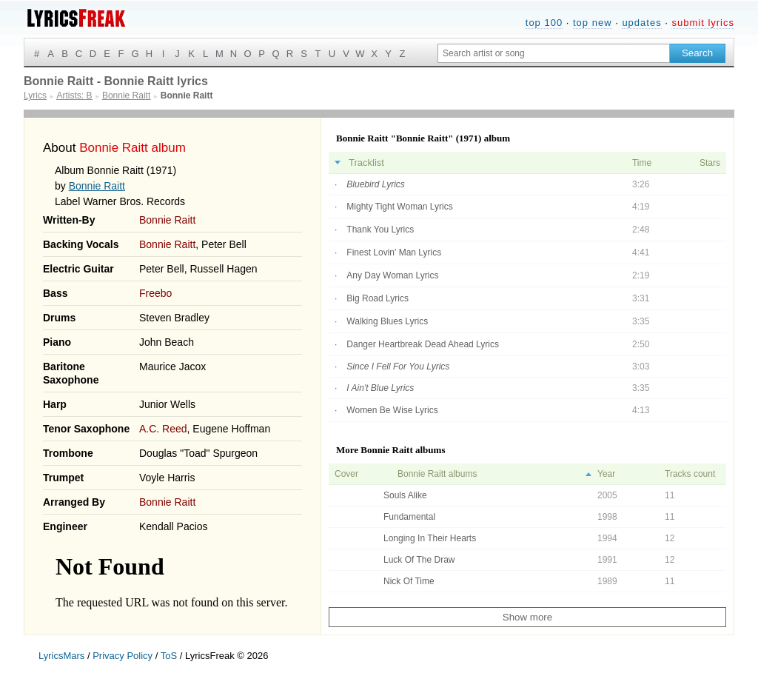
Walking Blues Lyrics (387, 321)
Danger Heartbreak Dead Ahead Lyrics (422, 344)
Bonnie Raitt (97, 186)
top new (592, 22)
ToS (169, 655)
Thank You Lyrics (380, 229)
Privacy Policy (122, 655)
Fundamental (409, 517)
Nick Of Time (409, 581)
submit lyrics (702, 22)
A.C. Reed (163, 429)
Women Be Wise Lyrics (391, 410)
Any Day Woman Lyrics (392, 275)
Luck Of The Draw (419, 560)
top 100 (544, 22)
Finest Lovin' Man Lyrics (393, 252)
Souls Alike (405, 495)
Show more (527, 617)
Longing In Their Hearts (429, 538)
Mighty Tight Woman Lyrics (399, 206)
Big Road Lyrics (377, 298)
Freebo (155, 293)
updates (641, 22)
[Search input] (553, 53)
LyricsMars (61, 655)
